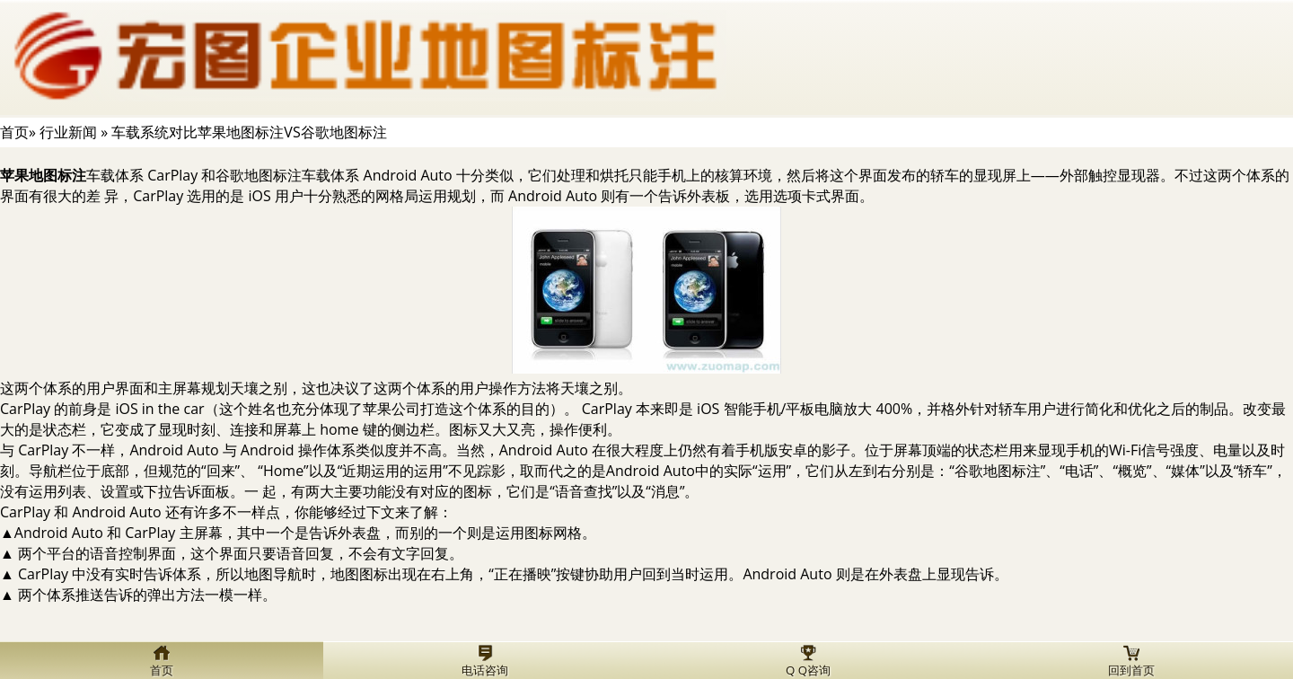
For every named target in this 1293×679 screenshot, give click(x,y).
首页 (14, 132)
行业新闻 (68, 132)
